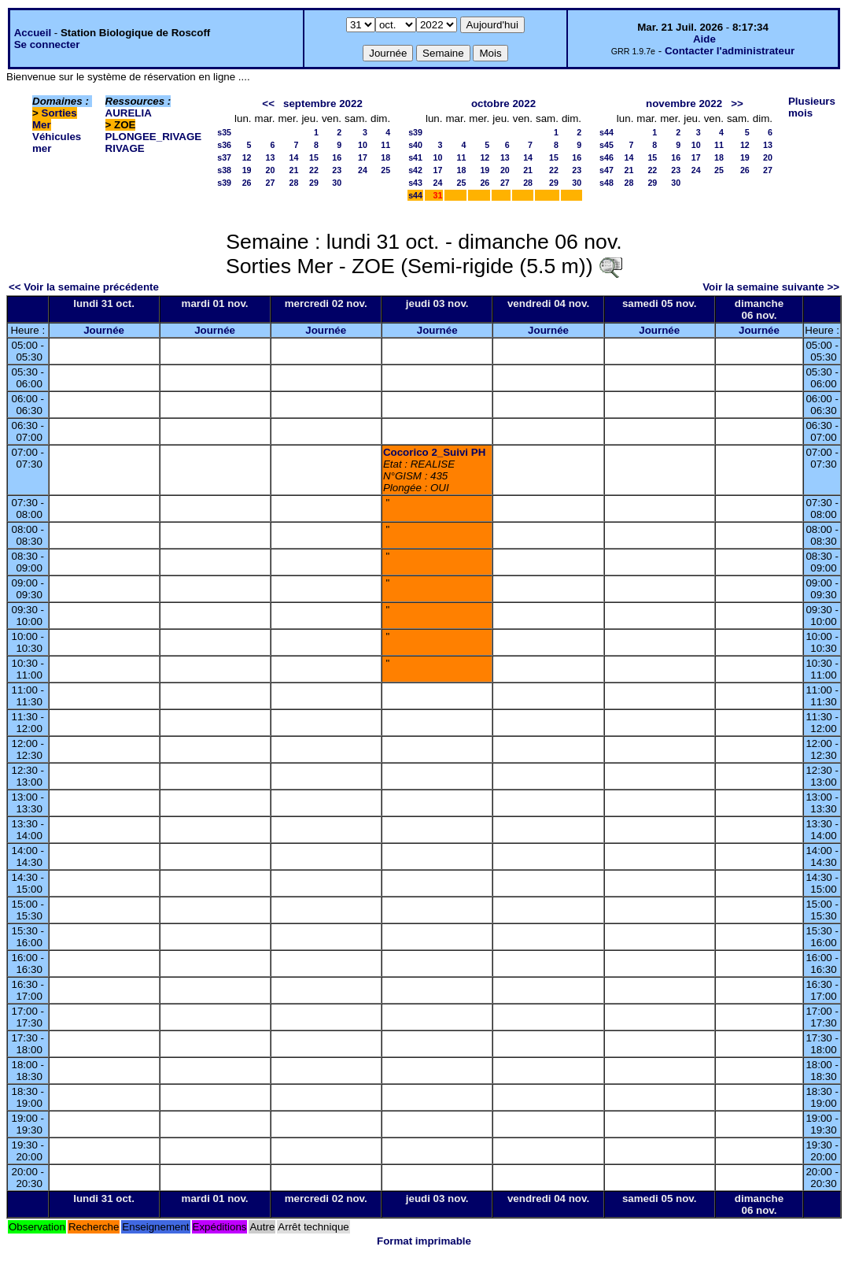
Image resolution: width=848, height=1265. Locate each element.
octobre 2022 (503, 103)
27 (270, 182)
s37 (224, 157)
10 (362, 145)
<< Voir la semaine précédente (84, 287)
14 (294, 157)
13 (270, 157)
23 (336, 170)
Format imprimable (424, 1241)
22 (314, 170)
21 (294, 170)
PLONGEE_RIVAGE (153, 136)
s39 (224, 182)
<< (268, 103)
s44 (415, 195)
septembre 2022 (323, 103)
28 (294, 182)
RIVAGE (125, 148)
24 (362, 170)
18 (385, 157)
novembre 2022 (684, 103)
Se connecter (47, 44)
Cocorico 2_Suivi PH (434, 452)
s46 (606, 157)
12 (247, 157)
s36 (224, 145)
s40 (415, 145)
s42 (415, 170)
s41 (415, 157)
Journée (103, 330)
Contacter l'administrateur (730, 51)
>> (737, 103)
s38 (224, 170)
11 (385, 145)
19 (247, 170)
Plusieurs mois (811, 107)
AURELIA (128, 113)
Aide (704, 39)
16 (336, 157)
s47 (606, 170)
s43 (415, 182)
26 (247, 182)
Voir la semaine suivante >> (770, 287)
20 (270, 170)
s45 (606, 145)
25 (385, 170)
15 (314, 157)
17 (362, 157)
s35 (224, 132)
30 (336, 182)
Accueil (32, 33)
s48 (606, 182)
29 (314, 182)
